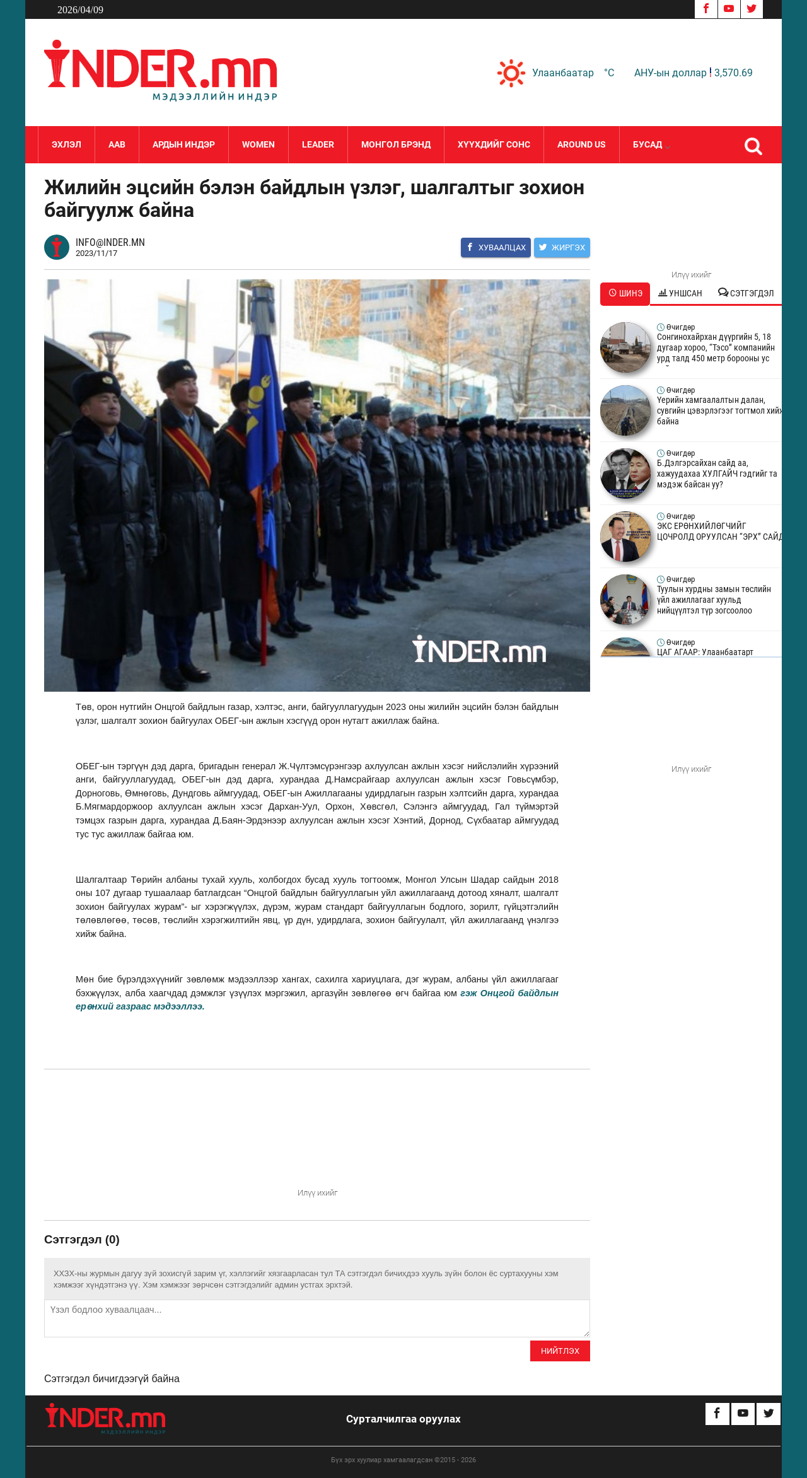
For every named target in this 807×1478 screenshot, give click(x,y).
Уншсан (680, 293)
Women (258, 144)
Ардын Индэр (184, 144)
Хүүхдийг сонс (494, 144)
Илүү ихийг (317, 1192)
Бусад (651, 144)
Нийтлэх (560, 1351)
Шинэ (625, 293)
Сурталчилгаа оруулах (403, 1418)
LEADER (318, 144)
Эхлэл (66, 144)
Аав (116, 144)
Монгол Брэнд (396, 144)
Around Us (581, 144)
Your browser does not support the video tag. (317, 1138)
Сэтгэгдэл (746, 293)
